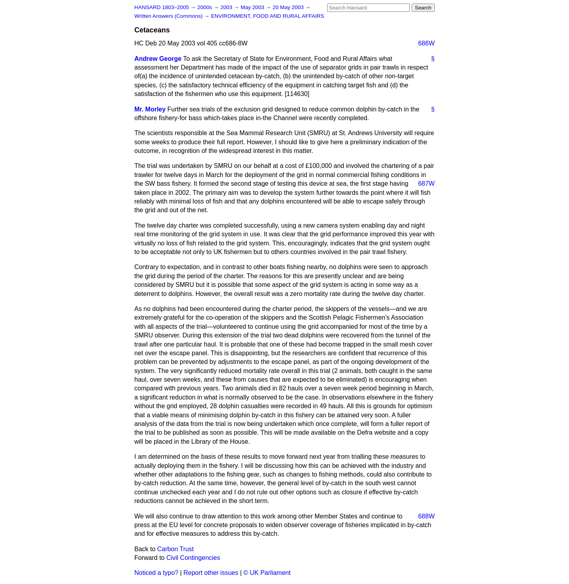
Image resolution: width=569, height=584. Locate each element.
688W (426, 516)
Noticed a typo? (156, 572)
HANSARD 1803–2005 (161, 7)
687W (426, 183)
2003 (227, 7)
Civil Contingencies (193, 557)
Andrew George (157, 58)
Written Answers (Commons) (169, 16)
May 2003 (253, 7)
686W (426, 43)
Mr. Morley (150, 109)
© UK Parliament (266, 572)
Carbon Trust (175, 549)
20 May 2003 (289, 7)
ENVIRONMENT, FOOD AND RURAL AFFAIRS (267, 16)
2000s (205, 7)
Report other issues (210, 572)
